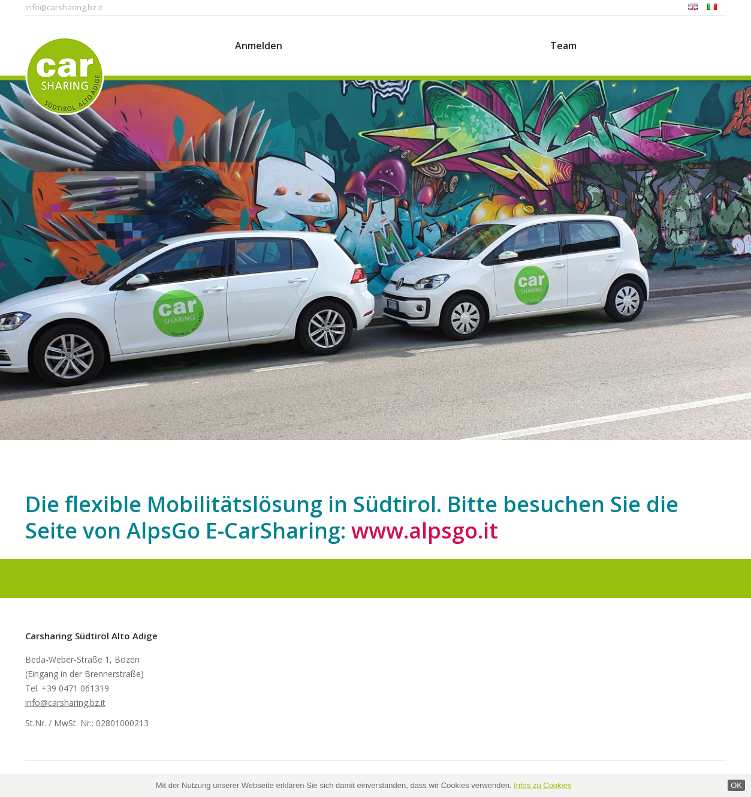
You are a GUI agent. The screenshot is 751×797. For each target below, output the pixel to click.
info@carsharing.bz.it (63, 7)
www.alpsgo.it (424, 530)
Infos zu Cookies (542, 785)
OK (736, 785)
